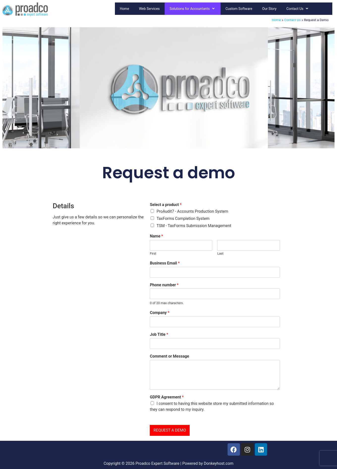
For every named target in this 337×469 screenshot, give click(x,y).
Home (124, 9)
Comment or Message (169, 356)
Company (159, 312)
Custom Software (239, 9)
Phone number (164, 285)
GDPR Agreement (166, 397)
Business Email (165, 263)
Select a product (165, 204)
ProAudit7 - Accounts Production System (192, 211)
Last (220, 253)
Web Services (149, 9)
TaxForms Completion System (182, 218)
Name (156, 236)
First (153, 253)
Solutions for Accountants (193, 8)
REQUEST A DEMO (170, 430)
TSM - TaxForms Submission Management (193, 225)
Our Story (269, 9)
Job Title (159, 334)
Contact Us (297, 8)
